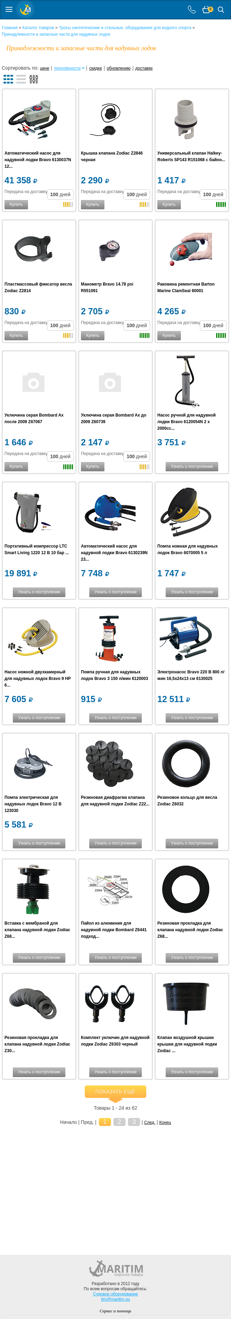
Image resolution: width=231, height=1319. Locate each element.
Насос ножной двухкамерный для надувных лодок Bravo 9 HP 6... (37, 679)
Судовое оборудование (115, 1294)
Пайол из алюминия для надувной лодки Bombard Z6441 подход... (114, 930)
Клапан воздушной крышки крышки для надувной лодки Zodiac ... (187, 1044)
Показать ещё (115, 1091)
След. (149, 1122)
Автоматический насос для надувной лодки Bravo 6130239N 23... (114, 553)
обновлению (119, 68)
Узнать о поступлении (192, 466)
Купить (16, 204)
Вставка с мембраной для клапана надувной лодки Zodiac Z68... (37, 930)
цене (44, 68)
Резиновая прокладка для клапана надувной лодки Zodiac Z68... (190, 930)
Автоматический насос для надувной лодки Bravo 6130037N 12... (37, 160)
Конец (165, 1122)
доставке (144, 68)
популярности (67, 68)
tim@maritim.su (115, 1299)
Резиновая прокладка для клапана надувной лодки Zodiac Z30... (37, 1044)
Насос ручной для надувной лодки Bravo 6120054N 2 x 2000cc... (186, 422)
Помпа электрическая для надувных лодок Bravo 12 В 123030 (33, 804)
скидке (95, 68)
